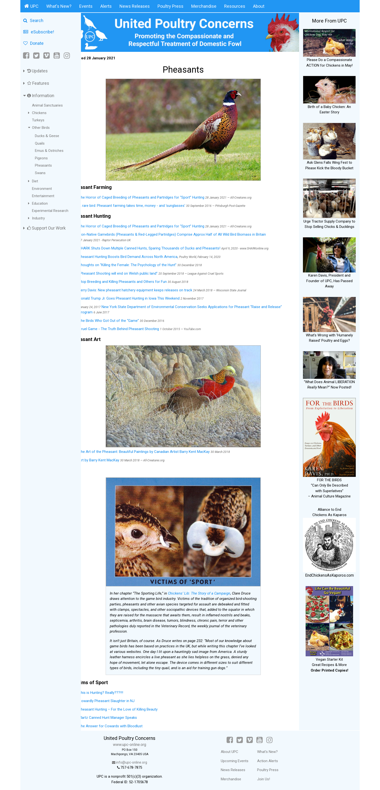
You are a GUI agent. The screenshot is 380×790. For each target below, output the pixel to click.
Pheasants (43, 165)
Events (86, 6)
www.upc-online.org (140, 742)
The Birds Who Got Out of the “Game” (122, 318)
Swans (40, 173)
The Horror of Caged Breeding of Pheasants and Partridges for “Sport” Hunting (155, 195)
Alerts (106, 6)
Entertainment (43, 196)
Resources (234, 6)
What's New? (58, 6)
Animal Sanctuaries (47, 105)
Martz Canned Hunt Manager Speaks (121, 715)
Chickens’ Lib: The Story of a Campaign (206, 591)
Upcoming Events (239, 758)
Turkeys (38, 120)
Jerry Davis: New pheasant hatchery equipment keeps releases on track (149, 288)
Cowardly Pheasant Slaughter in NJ (120, 699)
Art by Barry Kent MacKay (112, 458)
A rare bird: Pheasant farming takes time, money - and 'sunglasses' (145, 203)
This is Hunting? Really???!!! (114, 690)
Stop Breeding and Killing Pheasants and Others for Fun (136, 279)
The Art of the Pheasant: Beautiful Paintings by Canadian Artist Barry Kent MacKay (157, 449)
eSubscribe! (38, 31)
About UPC (234, 749)
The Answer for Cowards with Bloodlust (124, 723)
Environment (42, 188)
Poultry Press (170, 6)
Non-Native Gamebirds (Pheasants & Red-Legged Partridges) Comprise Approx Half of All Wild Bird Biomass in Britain (185, 232)
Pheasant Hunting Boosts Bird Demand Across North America (141, 254)
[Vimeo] (46, 55)
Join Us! (268, 777)
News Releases (134, 6)
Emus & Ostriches (49, 150)
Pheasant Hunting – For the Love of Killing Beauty (131, 707)
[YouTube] (56, 55)
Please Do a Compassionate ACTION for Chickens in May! (329, 60)
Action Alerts (272, 758)
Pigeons (41, 158)
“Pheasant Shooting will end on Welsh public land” (132, 271)
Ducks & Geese (47, 136)
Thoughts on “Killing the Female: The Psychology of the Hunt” (141, 263)
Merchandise (203, 6)
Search (33, 20)
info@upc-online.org (140, 760)
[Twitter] (36, 55)
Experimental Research (50, 211)
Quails (40, 143)
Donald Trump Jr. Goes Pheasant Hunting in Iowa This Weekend (142, 296)
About (258, 6)
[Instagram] (66, 55)
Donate (33, 43)
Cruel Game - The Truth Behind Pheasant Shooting (132, 327)
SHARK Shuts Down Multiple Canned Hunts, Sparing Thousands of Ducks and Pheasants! (163, 246)
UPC (31, 6)
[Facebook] (26, 55)
